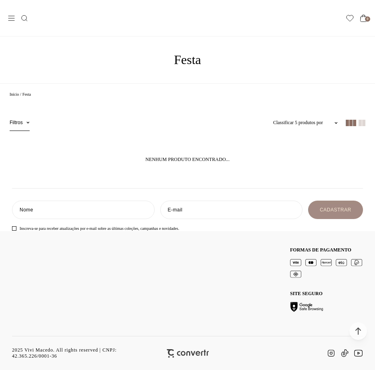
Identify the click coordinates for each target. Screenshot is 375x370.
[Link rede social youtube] (358, 353)
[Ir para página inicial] (14, 94)
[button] (358, 331)
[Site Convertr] (188, 353)
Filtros (16, 122)
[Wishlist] (350, 18)
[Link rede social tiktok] (344, 353)
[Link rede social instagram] (331, 353)
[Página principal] (189, 18)
